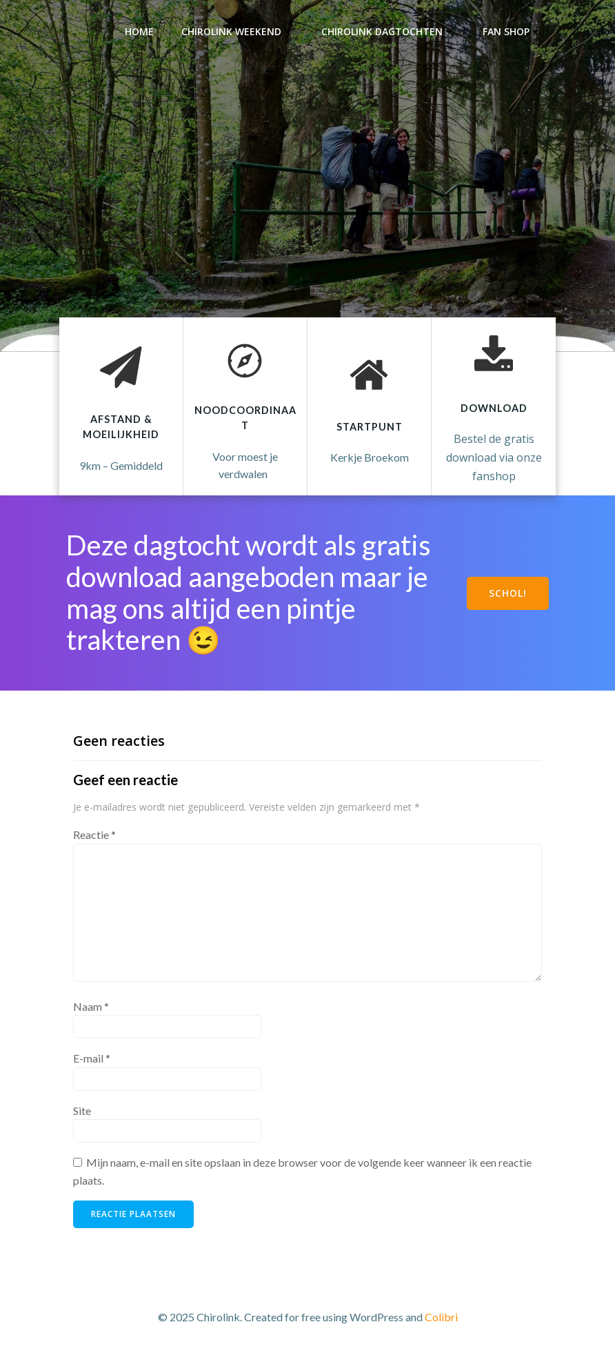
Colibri (441, 1316)
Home (139, 31)
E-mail (91, 1058)
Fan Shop (512, 31)
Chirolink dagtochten (388, 31)
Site (82, 1110)
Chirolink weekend (237, 31)
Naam (91, 1006)
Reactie (94, 834)
